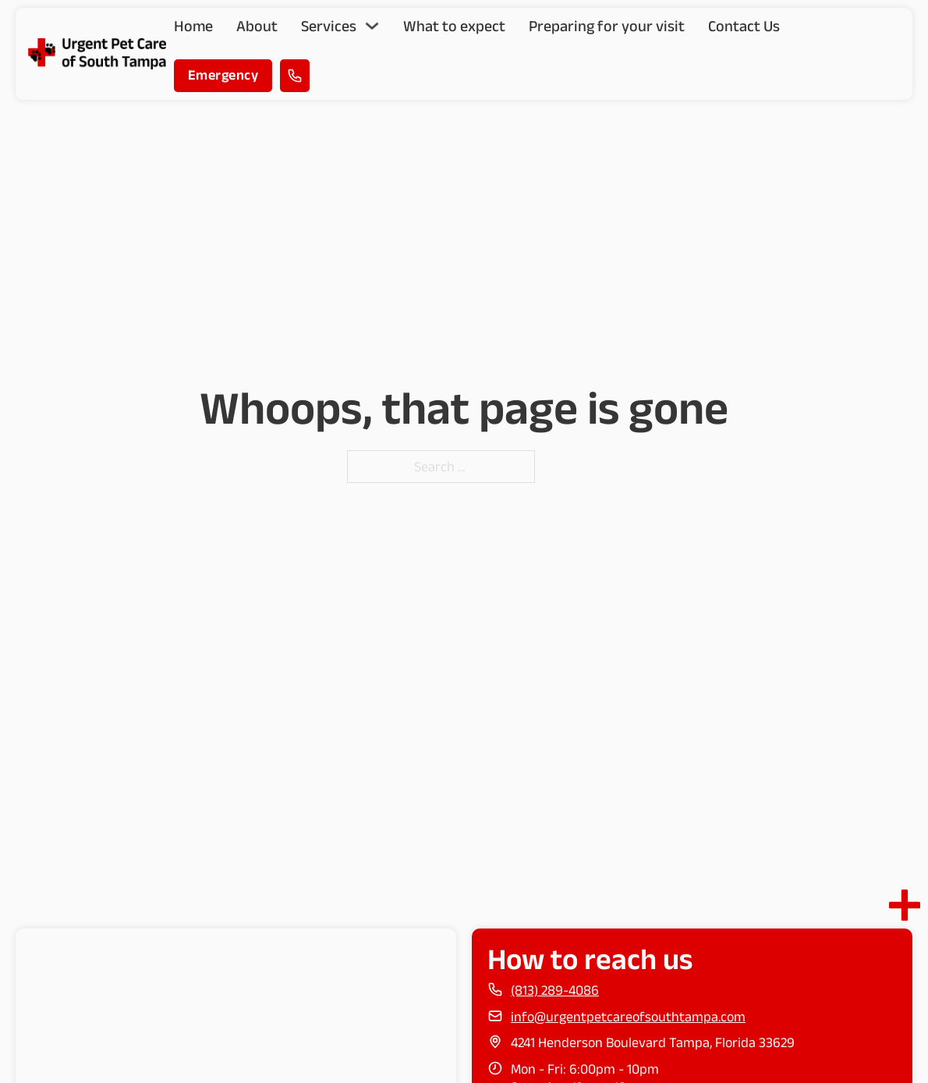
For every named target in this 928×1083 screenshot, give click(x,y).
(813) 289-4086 (555, 990)
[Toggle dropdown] (372, 26)
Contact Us (744, 25)
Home (193, 25)
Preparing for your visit (607, 25)
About (257, 25)
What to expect (454, 25)
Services (328, 25)
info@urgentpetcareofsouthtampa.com (628, 1016)
